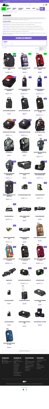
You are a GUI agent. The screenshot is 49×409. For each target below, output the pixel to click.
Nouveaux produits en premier (42, 48)
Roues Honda (16, 386)
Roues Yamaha (16, 383)
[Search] (29, 5)
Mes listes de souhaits (40, 386)
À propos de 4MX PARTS (29, 384)
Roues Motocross (17, 379)
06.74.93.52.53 (7, 1)
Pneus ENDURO (16, 393)
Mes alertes (39, 388)
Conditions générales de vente (29, 383)
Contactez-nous (28, 388)
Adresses (38, 383)
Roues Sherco (16, 387)
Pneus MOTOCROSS (17, 394)
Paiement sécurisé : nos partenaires (29, 387)
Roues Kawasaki (16, 384)
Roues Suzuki (16, 389)
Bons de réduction (40, 385)
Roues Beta (16, 390)
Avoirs (38, 382)
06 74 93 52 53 (5, 382)
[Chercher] (23, 5)
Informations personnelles (41, 379)
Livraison (26, 379)
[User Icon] (44, 5)
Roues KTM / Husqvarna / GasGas (18, 381)
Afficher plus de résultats (24, 370)
